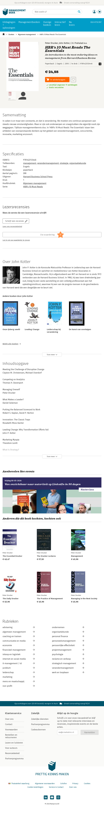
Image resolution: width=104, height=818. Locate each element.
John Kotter (64, 43)
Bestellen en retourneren (11, 736)
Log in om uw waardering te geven (16, 240)
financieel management (19, 650)
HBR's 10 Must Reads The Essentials (53, 34)
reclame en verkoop (68, 659)
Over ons (9, 719)
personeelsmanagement (68, 641)
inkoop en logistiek (19, 654)
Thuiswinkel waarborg (19, 783)
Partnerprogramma (14, 758)
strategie (64, 163)
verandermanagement (48, 163)
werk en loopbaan (68, 672)
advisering (19, 627)
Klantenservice (13, 713)
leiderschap (19, 672)
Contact (8, 724)
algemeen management (19, 632)
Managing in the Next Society (84, 598)
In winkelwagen (57, 79)
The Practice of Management (50, 598)
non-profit (19, 686)
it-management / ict (19, 663)
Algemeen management (27, 34)
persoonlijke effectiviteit (68, 645)
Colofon (63, 783)
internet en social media (19, 659)
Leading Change (32, 329)
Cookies (87, 783)
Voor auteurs (11, 748)
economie (19, 645)
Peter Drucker (51, 43)
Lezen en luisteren (14, 743)
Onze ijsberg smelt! (11, 329)
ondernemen (68, 627)
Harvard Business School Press (38, 176)
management (29, 163)
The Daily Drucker (11, 598)
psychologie (68, 654)
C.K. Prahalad (77, 43)
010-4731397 (95, 22)
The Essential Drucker (12, 556)
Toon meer (51, 355)
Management (77, 556)
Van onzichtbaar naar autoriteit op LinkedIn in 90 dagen (43, 484)
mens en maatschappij (19, 681)
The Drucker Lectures (46, 556)
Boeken (11, 34)
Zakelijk (35, 713)
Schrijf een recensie (14, 221)
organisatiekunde (77, 163)
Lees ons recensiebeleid (12, 226)
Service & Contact (56, 787)
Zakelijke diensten (40, 719)
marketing (19, 677)
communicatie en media (19, 641)
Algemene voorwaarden (45, 783)
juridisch (19, 668)
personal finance (68, 636)
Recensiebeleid (12, 753)
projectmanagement (68, 650)
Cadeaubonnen (38, 729)
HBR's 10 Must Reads (33, 186)
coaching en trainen (19, 636)
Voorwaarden (11, 729)
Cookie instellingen (35, 787)
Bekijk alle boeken (10, 344)
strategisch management (68, 663)
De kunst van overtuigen (80, 329)
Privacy (75, 783)
